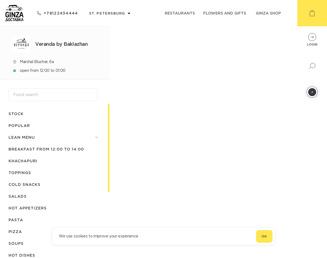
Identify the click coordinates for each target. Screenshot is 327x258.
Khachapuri (23, 161)
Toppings (20, 173)
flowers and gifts (224, 13)
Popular (19, 125)
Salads (18, 196)
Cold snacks (24, 184)
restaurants (180, 13)
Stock (16, 114)
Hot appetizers (28, 208)
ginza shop (268, 13)
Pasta (16, 220)
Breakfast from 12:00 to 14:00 (46, 149)
